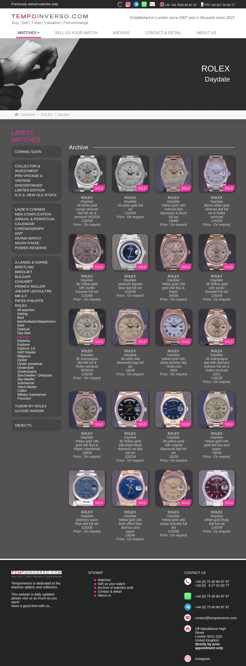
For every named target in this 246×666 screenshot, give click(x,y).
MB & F (21, 296)
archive (121, 33)
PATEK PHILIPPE (29, 301)
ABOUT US (206, 33)
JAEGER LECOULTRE (33, 291)
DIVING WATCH (28, 238)
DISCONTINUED (28, 185)
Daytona (23, 341)
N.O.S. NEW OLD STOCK (36, 195)
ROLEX (21, 305)
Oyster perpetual (29, 364)
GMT (19, 233)
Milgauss (24, 356)
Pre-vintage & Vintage (29, 178)
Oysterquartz (27, 371)
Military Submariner (31, 394)
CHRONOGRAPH (29, 228)
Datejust (23, 329)
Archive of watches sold (115, 588)
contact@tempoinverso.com (216, 618)
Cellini (21, 391)
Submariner (26, 383)
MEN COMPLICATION (33, 214)
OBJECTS (23, 425)
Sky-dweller (26, 379)
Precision (24, 398)
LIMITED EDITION (30, 190)
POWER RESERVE (31, 248)
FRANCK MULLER (30, 286)
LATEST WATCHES (26, 136)
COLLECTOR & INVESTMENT (27, 168)
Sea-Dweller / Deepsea (34, 375)
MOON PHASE (27, 243)
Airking (22, 314)
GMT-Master (26, 352)
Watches (104, 580)
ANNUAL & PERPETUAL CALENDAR (35, 221)
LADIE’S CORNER (30, 209)
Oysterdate (25, 368)
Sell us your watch (76, 33)
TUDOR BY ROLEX (31, 406)
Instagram (202, 659)
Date (21, 325)
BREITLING (24, 267)
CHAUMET (24, 281)
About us (104, 595)
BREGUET (23, 272)
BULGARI (23, 277)
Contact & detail (110, 591)
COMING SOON (28, 152)
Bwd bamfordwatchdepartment (36, 319)
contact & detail (163, 33)
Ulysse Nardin (29, 411)
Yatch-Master (27, 387)
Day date (24, 333)
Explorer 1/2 (26, 348)
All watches (25, 310)
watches (27, 33)
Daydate (23, 337)
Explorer (23, 344)
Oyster (22, 360)
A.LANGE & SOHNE (31, 262)
